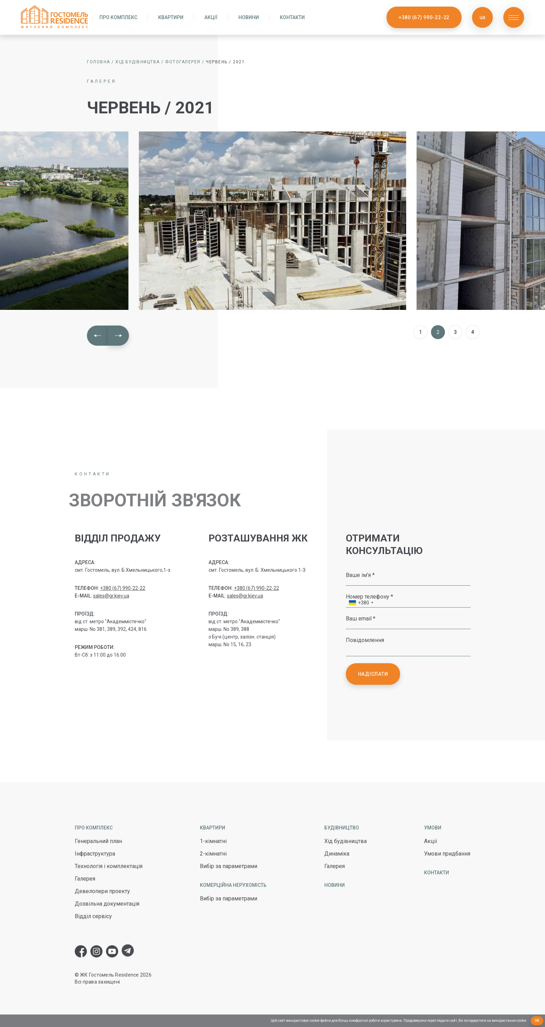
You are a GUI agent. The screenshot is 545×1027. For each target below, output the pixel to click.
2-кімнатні (213, 853)
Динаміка (336, 853)
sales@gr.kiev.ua (111, 596)
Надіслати (373, 674)
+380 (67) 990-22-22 (424, 17)
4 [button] (472, 332)
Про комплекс (118, 17)
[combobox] (360, 603)
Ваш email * (360, 618)
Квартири (171, 17)
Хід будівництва (137, 61)
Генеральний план (98, 841)
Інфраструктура (95, 853)
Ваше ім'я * (360, 575)
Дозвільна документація (107, 903)
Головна (98, 61)
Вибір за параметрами (228, 866)
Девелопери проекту (102, 891)
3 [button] (455, 332)
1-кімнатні (213, 841)
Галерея (85, 878)
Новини (248, 17)
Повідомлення (365, 640)
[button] (97, 336)
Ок (537, 1020)
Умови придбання (447, 853)
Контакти (292, 17)
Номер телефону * (369, 596)
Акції (211, 17)
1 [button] (420, 332)
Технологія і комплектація (109, 866)
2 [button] (438, 332)
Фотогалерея (183, 61)
